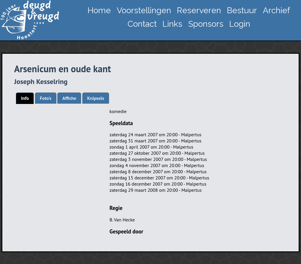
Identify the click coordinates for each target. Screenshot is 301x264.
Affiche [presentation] (69, 98)
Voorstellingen (144, 10)
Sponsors (205, 24)
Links (172, 24)
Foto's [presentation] (45, 98)
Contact (142, 24)
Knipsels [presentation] (95, 98)
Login (239, 24)
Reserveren (199, 10)
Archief (276, 10)
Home (99, 10)
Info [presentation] (25, 98)
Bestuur (242, 10)
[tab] (25, 98)
